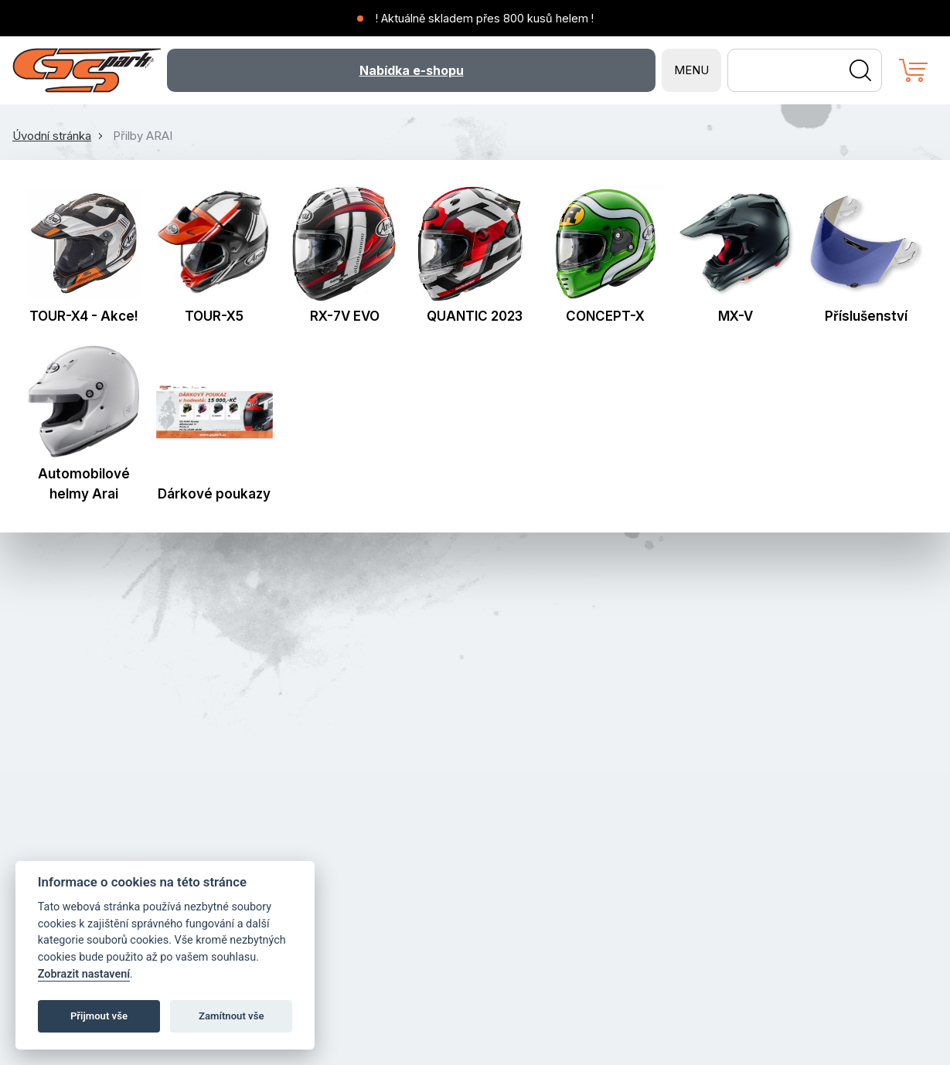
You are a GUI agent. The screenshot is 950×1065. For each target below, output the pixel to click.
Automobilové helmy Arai (84, 484)
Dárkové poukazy (214, 494)
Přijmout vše (99, 1016)
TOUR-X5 (214, 316)
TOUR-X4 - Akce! (83, 316)
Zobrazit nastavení (84, 974)
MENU (691, 70)
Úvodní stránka (51, 135)
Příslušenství (866, 316)
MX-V (735, 316)
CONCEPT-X (605, 316)
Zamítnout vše (231, 1016)
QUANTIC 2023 (475, 316)
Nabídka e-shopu (411, 70)
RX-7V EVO (345, 316)
